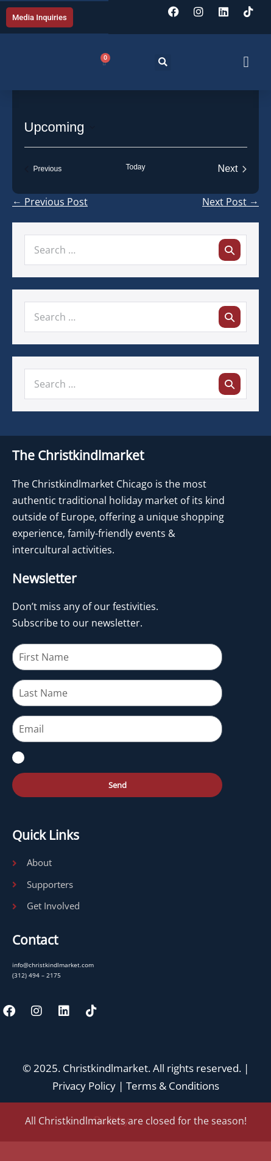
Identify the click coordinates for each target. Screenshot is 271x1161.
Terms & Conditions (172, 1086)
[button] (163, 62)
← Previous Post (50, 201)
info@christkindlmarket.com (53, 964)
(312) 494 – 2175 (36, 975)
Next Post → (230, 201)
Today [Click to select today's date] (135, 167)
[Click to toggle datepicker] (59, 127)
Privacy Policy (84, 1086)
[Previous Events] (43, 169)
